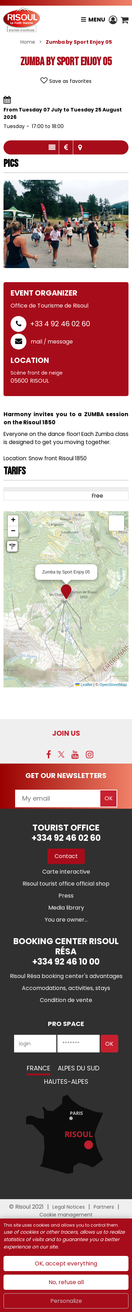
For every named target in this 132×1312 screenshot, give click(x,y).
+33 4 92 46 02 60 (60, 324)
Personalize (66, 1301)
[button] (124, 19)
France (38, 1068)
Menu (96, 20)
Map (80, 147)
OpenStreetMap (113, 684)
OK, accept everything (66, 1263)
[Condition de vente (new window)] (66, 1000)
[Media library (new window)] (66, 908)
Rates (66, 147)
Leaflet (83, 684)
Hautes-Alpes (66, 1081)
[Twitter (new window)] (61, 754)
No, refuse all (66, 1282)
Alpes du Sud (78, 1068)
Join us (66, 733)
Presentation (52, 147)
